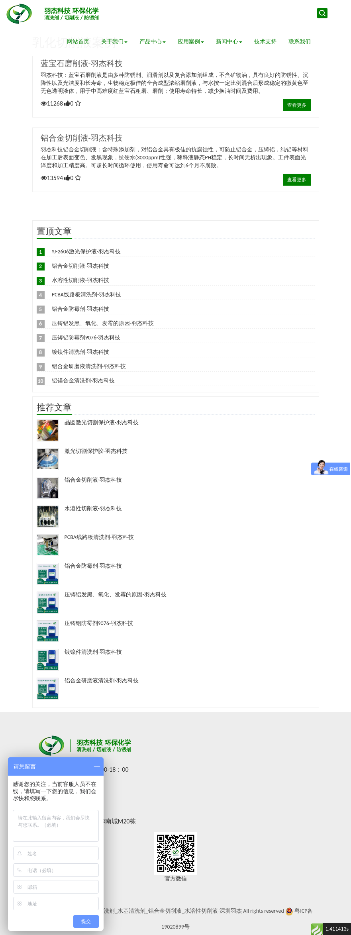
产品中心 (152, 41)
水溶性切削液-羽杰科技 (80, 280)
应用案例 (191, 41)
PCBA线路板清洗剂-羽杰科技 (87, 294)
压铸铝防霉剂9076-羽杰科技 (86, 337)
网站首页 (78, 41)
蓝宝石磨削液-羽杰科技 (82, 63)
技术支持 (265, 41)
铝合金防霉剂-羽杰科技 (80, 309)
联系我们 (299, 41)
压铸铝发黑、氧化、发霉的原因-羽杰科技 (103, 323)
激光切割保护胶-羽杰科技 (96, 451)
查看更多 (296, 105)
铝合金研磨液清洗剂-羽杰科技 (89, 366)
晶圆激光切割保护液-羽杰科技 (102, 422)
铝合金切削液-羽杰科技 (82, 138)
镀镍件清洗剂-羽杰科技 (80, 352)
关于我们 (114, 41)
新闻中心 (229, 41)
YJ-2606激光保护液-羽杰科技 (86, 251)
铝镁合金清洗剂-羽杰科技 (83, 380)
